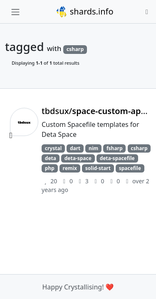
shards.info (84, 11)
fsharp (114, 148)
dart (75, 148)
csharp (139, 148)
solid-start (98, 168)
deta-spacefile (117, 158)
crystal (53, 148)
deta (50, 158)
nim (93, 148)
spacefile (130, 168)
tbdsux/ (97, 111)
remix (70, 168)
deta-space (78, 158)
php (49, 168)
